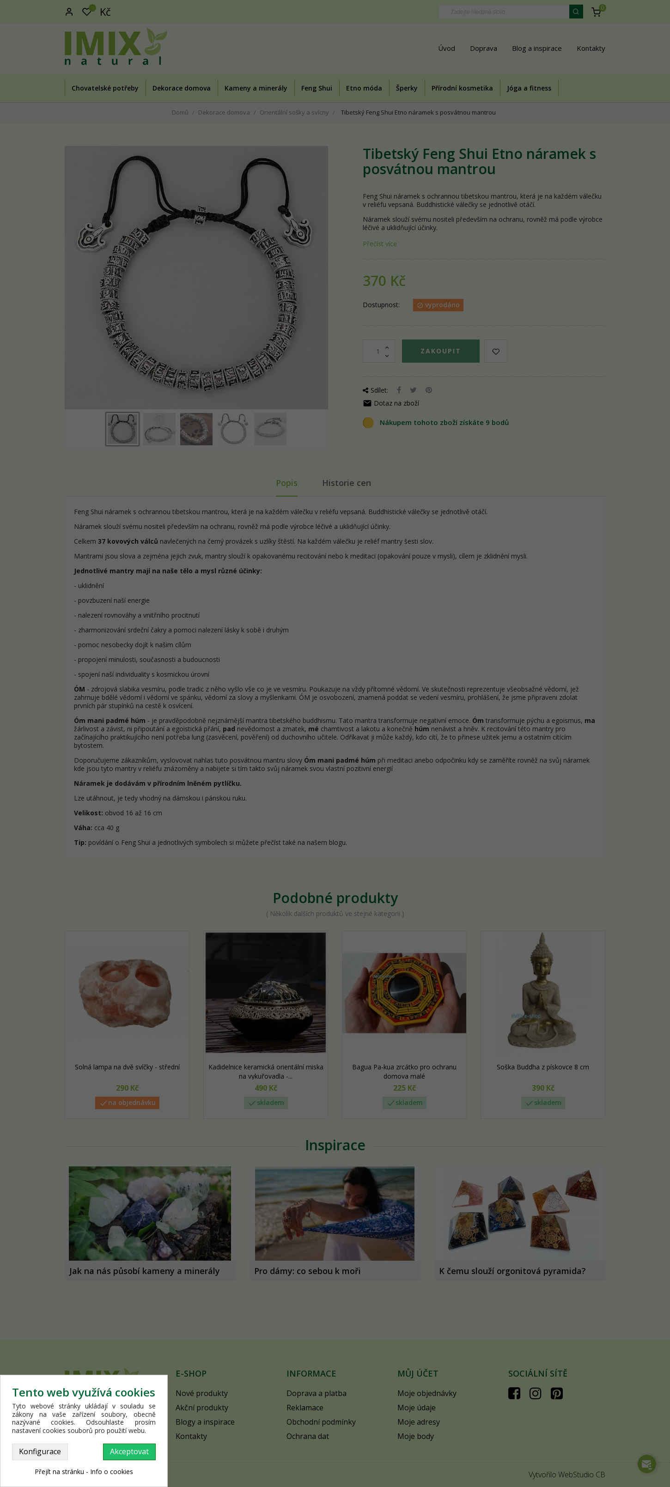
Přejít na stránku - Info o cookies (84, 1471)
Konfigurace (40, 1451)
